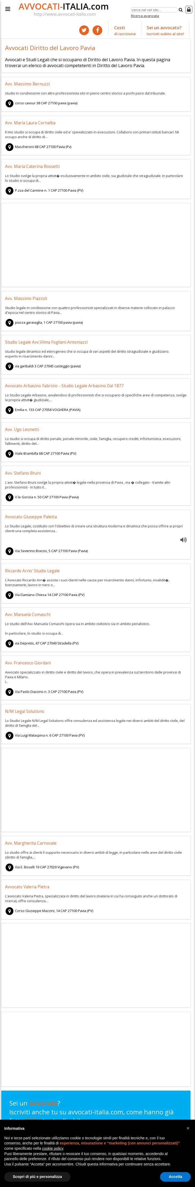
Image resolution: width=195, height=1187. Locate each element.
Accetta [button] (175, 1176)
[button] (188, 1128)
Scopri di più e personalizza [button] (37, 1176)
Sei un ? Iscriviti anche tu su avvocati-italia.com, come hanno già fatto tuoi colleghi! (91, 1116)
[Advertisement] (96, 246)
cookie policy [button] (52, 1148)
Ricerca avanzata (145, 15)
